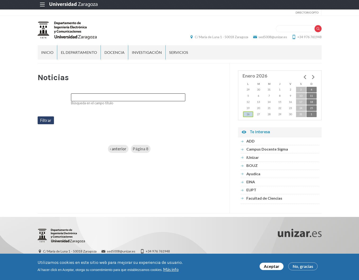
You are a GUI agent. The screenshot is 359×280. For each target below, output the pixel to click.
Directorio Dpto (307, 12)
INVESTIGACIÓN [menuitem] (147, 52)
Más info (171, 270)
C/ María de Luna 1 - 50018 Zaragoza (221, 37)
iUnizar (252, 157)
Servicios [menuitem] (178, 52)
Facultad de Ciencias (264, 198)
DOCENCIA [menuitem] (114, 52)
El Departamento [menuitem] (79, 52)
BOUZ (252, 165)
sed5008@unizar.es (272, 37)
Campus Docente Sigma (267, 149)
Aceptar (271, 267)
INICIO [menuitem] (47, 52)
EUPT (251, 190)
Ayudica (253, 173)
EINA (250, 181)
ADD (250, 141)
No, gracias (303, 267)
